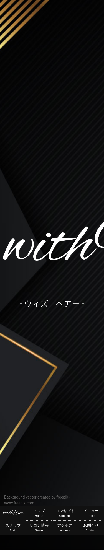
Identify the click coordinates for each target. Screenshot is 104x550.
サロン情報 (39, 528)
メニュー (91, 513)
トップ (39, 513)
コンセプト (65, 513)
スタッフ (13, 528)
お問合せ (91, 528)
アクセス (65, 528)
